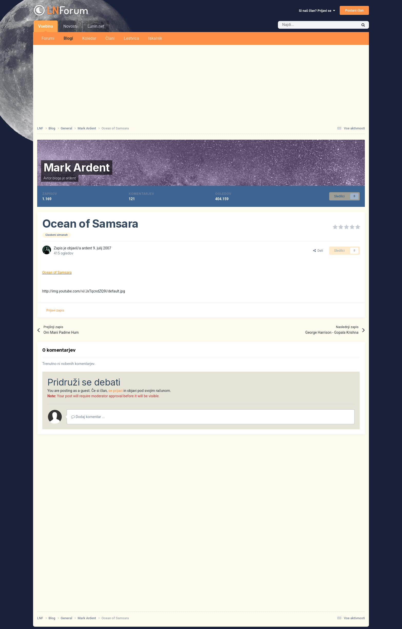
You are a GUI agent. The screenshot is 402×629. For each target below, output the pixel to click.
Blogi (68, 38)
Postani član (354, 10)
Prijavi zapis (55, 310)
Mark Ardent (77, 167)
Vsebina (45, 28)
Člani (110, 38)
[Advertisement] (201, 83)
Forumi (48, 38)
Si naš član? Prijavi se (317, 11)
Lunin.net (95, 26)
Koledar (89, 38)
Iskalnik (155, 38)
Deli (318, 250)
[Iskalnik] (307, 25)
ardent (71, 178)
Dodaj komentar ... (88, 417)
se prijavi (115, 391)
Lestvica (131, 38)
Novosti (70, 26)
